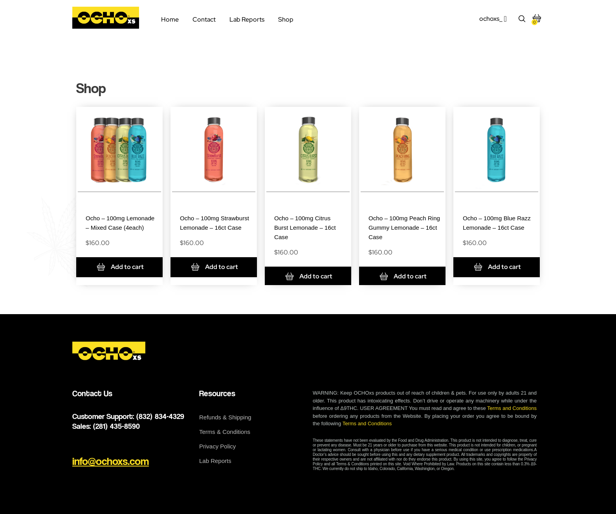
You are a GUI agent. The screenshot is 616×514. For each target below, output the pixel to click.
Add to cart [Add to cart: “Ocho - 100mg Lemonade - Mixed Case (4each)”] (127, 277)
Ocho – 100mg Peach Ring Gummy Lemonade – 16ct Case (404, 227)
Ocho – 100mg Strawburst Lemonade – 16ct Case (215, 227)
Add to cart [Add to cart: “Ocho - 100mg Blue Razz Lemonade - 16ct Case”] (504, 277)
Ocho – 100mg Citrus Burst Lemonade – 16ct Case (308, 227)
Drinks (119, 201)
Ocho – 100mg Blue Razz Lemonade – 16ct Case (496, 227)
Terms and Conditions (512, 409)
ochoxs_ (490, 19)
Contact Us (92, 394)
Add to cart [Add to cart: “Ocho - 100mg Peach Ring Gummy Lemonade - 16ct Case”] (410, 277)
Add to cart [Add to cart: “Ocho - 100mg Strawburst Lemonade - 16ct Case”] (221, 277)
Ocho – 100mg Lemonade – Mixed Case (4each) (114, 227)
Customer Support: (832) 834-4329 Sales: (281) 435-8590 (128, 421)
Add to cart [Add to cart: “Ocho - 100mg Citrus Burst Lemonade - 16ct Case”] (315, 277)
